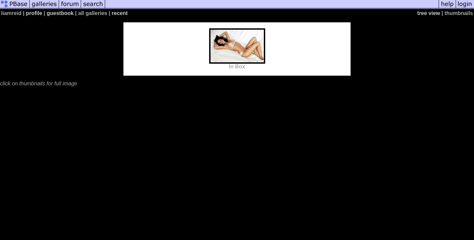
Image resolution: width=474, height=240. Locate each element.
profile (34, 13)
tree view (428, 13)
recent (120, 13)
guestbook (60, 13)
